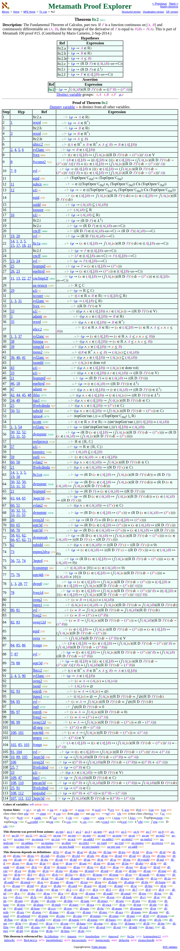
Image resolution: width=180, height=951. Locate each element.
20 (18, 236)
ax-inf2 (160, 835)
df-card (72, 886)
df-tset (137, 904)
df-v (31, 859)
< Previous (159, 3)
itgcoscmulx (79, 940)
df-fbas (8, 919)
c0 (139, 810)
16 (12, 215)
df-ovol (100, 927)
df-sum (85, 901)
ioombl (38, 363)
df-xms (35, 927)
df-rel (157, 867)
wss (126, 810)
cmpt (43, 813)
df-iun (111, 863)
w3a (65, 810)
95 (18, 702)
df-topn (84, 908)
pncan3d (39, 783)
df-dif (73, 859)
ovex (36, 638)
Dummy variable (62, 107)
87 (16, 654)
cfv (119, 813)
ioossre (38, 210)
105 (24, 757)
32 (18, 432)
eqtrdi (37, 691)
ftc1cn (37, 475)
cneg (101, 818)
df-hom (35, 908)
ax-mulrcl (146, 839)
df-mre (86, 912)
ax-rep (72, 835)
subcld (38, 411)
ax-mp (60, 831)
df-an (68, 852)
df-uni (83, 863)
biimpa (38, 341)
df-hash (127, 897)
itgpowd (113, 936)
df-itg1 (150, 927)
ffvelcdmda (41, 406)
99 (18, 722)
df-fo (55, 874)
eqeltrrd (39, 271)
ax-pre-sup (113, 846)
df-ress (21, 904)
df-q (60, 893)
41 (24, 357)
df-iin (125, 863)
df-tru (121, 852)
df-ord (105, 871)
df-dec (31, 893)
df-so (90, 867)
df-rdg (140, 878)
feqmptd (39, 266)
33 (12, 311)
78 (12, 593)
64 (18, 498)
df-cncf (83, 927)
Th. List (43, 12)
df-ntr (142, 919)
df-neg (38, 727)
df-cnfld (40, 919)
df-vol (117, 927)
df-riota (113, 874)
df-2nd (59, 878)
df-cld (127, 919)
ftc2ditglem (51, 936)
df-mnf (118, 886)
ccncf (105, 822)
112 (20, 793)
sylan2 (38, 462)
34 (12, 400)
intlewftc (9, 940)
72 (18, 561)
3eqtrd (37, 561)
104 (19, 752)
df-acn (88, 886)
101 (21, 733)
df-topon (74, 919)
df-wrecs (108, 878)
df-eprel (61, 867)
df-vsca (106, 904)
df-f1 (42, 874)
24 (18, 261)
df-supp (75, 878)
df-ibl (19, 931)
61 (18, 535)
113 (28, 798)
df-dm (32, 871)
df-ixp (84, 882)
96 (12, 712)
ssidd (37, 205)
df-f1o (69, 874)
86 (24, 645)
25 (12, 266)
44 (18, 395)
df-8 (148, 889)
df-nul (160, 859)
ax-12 (42, 835)
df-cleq (60, 856)
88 (18, 663)
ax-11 (29, 835)
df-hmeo (130, 923)
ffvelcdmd (40, 767)
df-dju (57, 886)
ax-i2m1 (84, 843)
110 (20, 783)
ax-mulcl (127, 839)
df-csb (59, 859)
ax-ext (57, 835)
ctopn (159, 818)
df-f (29, 874)
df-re (157, 897)
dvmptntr (40, 434)
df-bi (56, 852)
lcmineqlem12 (152, 936)
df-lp (18, 923)
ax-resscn (40, 285)
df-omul (25, 882)
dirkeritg (124, 940)
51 (18, 411)
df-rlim (68, 901)
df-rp (74, 893)
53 (12, 436)
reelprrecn (40, 441)
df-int (97, 863)
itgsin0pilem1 (54, 940)
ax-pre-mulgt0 (90, 846)
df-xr (134, 886)
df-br (153, 863)
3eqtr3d (38, 498)
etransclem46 (146, 940)
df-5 (108, 889)
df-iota (162, 871)
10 (12, 757)
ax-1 (69, 831)
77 (25, 584)
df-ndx (152, 901)
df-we (129, 867)
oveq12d (39, 622)
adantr (37, 316)
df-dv (81, 931)
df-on (118, 871)
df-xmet (113, 916)
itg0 (36, 707)
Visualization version (153, 12)
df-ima (74, 871)
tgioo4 (37, 416)
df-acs (119, 912)
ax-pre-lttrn (44, 846)
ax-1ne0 (102, 843)
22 (24, 278)
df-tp (56, 863)
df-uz (46, 893)
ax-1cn (55, 839)
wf (108, 813)
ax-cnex (19, 839)
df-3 (82, 889)
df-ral (132, 856)
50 (12, 411)
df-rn (45, 871)
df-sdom (129, 882)
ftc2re (130, 936)
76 (18, 575)
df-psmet (95, 916)
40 (18, 357)
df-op (69, 863)
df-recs (125, 878)
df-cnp (64, 923)
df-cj (143, 897)
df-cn (49, 923)
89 (18, 757)
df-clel (76, 856)
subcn (37, 184)
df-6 (121, 889)
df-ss (113, 859)
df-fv (83, 874)
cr (7, 818)
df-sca (90, 904)
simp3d (38, 347)
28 (20, 584)
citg (155, 822)
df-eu (30, 856)
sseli (36, 457)
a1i (35, 190)
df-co (18, 871)
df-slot (136, 901)
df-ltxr (148, 886)
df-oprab (144, 874)
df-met (131, 916)
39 (12, 347)
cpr (164, 810)
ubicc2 (38, 144)
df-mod (78, 897)
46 (12, 383)
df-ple (153, 904)
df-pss (127, 859)
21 (29, 245)
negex (37, 738)
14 (12, 241)
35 (12, 322)
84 (12, 645)
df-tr (34, 867)
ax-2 (78, 831)
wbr (26, 813)
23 (12, 261)
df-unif (18, 908)
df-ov (128, 874)
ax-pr (131, 835)
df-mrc (103, 912)
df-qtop (36, 912)
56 (12, 561)
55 (24, 436)
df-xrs (20, 912)
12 (12, 190)
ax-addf (133, 846)
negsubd (39, 793)
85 (18, 645)
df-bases (110, 919)
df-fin (144, 882)
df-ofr (16, 878)
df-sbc (44, 859)
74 (24, 561)
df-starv (74, 904)
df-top (56, 919)
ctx (85, 822)
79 (12, 663)
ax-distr (66, 843)
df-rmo (161, 856)
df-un (87, 859)
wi (27, 810)
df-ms (51, 927)
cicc (133, 818)
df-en (98, 882)
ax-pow (117, 835)
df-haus (81, 923)
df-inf (30, 886)
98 (12, 722)
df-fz (33, 897)
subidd (38, 545)
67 (18, 540)
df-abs (35, 901)
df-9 (161, 889)
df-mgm (136, 912)
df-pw (15, 863)
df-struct (102, 901)
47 (12, 389)
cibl (140, 822)
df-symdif (144, 859)
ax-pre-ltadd (66, 846)
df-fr (103, 867)
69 (12, 525)
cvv (112, 810)
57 (12, 447)
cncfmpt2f (40, 278)
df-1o (154, 878)
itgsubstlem (92, 936)
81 (18, 610)
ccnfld (34, 822)
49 (18, 400)
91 (12, 752)
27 (29, 278)
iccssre (38, 296)
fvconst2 (39, 162)
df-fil (146, 923)
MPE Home (29, 12)
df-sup (16, 886)
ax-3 (87, 831)
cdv (5, 826)
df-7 (134, 889)
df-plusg (38, 904)
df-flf (19, 927)
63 (12, 498)
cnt (51, 822)
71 (29, 540)
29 (12, 291)
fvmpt (37, 645)
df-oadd (8, 882)
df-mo (16, 856)
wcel (98, 810)
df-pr (43, 863)
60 (12, 462)
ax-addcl (88, 839)
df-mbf (133, 927)
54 (20, 427)
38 (12, 341)
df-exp (110, 897)
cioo (117, 818)
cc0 (21, 818)
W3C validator (170, 947)
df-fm (161, 923)
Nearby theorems (169, 6)
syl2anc (38, 301)
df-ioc (157, 893)
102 (13, 745)
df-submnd (23, 916)
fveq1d (38, 593)
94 (12, 702)
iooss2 (37, 352)
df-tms (67, 927)
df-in (100, 859)
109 (13, 778)
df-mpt (20, 867)
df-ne (104, 856)
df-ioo (142, 893)
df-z (17, 893)
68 (12, 530)
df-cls (157, 919)
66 (12, 540)
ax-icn (71, 839)
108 (13, 783)
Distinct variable (68, 94)
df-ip (122, 904)
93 (18, 691)
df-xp (143, 867)
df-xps (70, 912)
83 (18, 622)
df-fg (24, 919)
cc (163, 813)
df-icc (18, 897)
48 (29, 395)
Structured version (131, 12)
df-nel (118, 856)
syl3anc (38, 150)
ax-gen (98, 831)
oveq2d (38, 520)
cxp (58, 813)
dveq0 (37, 584)
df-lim (133, 871)
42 (12, 395)
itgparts (71, 936)
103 (26, 745)
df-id (47, 867)
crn (93, 813)
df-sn (29, 863)
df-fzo (48, 897)
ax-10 (15, 835)
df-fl (62, 897)
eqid (36, 178)
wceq (81, 810)
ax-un (145, 835)
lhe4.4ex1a (30, 940)
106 (13, 762)
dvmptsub (40, 537)
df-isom (97, 874)
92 (12, 691)
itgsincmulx (102, 940)
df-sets (120, 901)
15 (12, 245)
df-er (40, 882)
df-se (116, 867)
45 (24, 395)
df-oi (44, 886)
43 (12, 368)
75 (12, 575)
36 (12, 357)
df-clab (45, 856)
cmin (86, 818)
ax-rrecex (157, 843)
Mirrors (5, 12)
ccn (69, 822)
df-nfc (90, 856)
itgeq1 (37, 605)
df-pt (153, 908)
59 (12, 457)
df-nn (54, 889)
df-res (59, 871)
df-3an (107, 852)
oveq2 (37, 600)
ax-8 (161, 831)
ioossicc (39, 452)
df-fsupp (160, 882)
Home (16, 12)
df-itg (34, 931)
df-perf (33, 923)
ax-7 (148, 831)
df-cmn (77, 916)
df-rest (68, 908)
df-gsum (117, 908)
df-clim (51, 901)
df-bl (146, 916)
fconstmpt (40, 568)
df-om (30, 878)
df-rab (18, 859)
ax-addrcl (107, 839)
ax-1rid (119, 843)
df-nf (162, 852)
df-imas (54, 912)
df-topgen (136, 908)
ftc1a (36, 243)
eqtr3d (37, 525)
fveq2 (37, 615)
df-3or (93, 852)
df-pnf (102, 886)
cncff (37, 231)
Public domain (99, 947)
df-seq (94, 897)
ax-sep (87, 835)
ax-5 (124, 831)
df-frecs (91, 878)
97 (18, 712)
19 (12, 236)
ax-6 (136, 831)
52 (24, 432)
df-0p (49, 931)
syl (35, 171)
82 (12, 622)
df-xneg (90, 893)
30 (12, 432)
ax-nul (101, 835)
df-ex (149, 852)
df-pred (89, 871)
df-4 (95, 889)
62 (24, 535)
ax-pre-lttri (23, 846)
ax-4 (111, 831)
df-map (54, 882)
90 (24, 676)
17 (18, 245)
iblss (36, 395)
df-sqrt (19, 901)
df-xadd (107, 893)
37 (20, 336)
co (151, 813)
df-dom (112, 882)
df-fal (135, 852)
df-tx (113, 923)
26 (12, 271)
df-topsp (92, 919)
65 (24, 498)
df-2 (68, 889)
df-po (76, 867)
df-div (39, 889)
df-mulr (56, 904)
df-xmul (126, 893)
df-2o (167, 878)
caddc (37, 818)
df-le (163, 886)
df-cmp (98, 923)
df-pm (69, 882)
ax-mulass (47, 843)
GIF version (172, 12)
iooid (37, 686)
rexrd (37, 122)
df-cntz (60, 916)
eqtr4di (38, 575)
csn (152, 810)
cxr (55, 818)
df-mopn (162, 916)
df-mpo (160, 874)
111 (20, 798)
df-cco (52, 908)
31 (20, 301)
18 (24, 245)
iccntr (37, 422)
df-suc (147, 871)
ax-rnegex (137, 843)
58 (12, 535)
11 (12, 184)
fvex (36, 155)
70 (18, 530)
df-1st (44, 878)
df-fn (17, 874)
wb (39, 810)
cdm (76, 813)
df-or (80, 852)
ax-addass (27, 843)
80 (12, 610)
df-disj (139, 863)
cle (70, 818)
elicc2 (37, 329)
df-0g (100, 908)
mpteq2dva (41, 552)
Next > (173, 3)
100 (13, 733)
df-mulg (43, 916)
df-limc (65, 931)
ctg (15, 822)
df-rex (146, 856)
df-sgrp (153, 912)
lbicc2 (37, 670)
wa (51, 810)
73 (12, 552)
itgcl (36, 400)
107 (13, 798)
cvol (124, 822)
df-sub (8, 889)
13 (18, 278)
